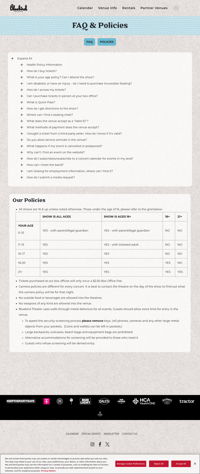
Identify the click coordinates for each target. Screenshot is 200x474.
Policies (107, 42)
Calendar (85, 8)
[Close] (195, 463)
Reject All (158, 463)
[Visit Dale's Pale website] (104, 401)
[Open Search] (176, 8)
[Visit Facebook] (100, 444)
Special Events (91, 434)
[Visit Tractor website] (187, 401)
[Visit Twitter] (107, 444)
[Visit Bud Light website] (86, 401)
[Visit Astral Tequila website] (100, 413)
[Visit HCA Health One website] (144, 401)
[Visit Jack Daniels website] (167, 401)
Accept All (181, 463)
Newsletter (111, 434)
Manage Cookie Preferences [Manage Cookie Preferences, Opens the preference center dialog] (131, 463)
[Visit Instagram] (92, 444)
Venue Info (107, 8)
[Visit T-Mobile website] (46, 401)
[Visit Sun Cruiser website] (121, 401)
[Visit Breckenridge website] (60, 401)
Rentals (128, 8)
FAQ (89, 42)
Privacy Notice (48, 470)
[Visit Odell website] (72, 401)
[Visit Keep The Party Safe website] (21, 401)
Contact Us (129, 434)
